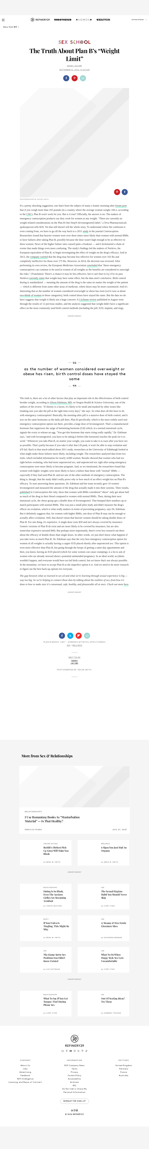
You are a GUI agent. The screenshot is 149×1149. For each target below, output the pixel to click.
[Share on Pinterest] (75, 78)
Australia (123, 1098)
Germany (123, 1091)
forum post (121, 228)
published (25, 514)
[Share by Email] (83, 78)
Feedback (25, 1098)
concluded (92, 287)
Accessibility (74, 1101)
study (85, 253)
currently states (37, 300)
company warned (39, 279)
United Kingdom (123, 1088)
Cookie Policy (74, 1098)
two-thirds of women (31, 317)
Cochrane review (88, 322)
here (126, 606)
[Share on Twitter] (70, 658)
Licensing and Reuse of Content (25, 1105)
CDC (29, 236)
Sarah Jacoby (74, 66)
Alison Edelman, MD (61, 425)
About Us (25, 1088)
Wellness (77, 668)
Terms (74, 1091)
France (123, 1095)
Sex (68, 668)
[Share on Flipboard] (79, 658)
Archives (74, 1105)
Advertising (25, 1095)
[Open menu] (3, 18)
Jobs (25, 1091)
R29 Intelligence (25, 1101)
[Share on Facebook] (66, 78)
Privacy (74, 1095)
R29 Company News (74, 1088)
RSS (74, 1108)
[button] (133, 22)
